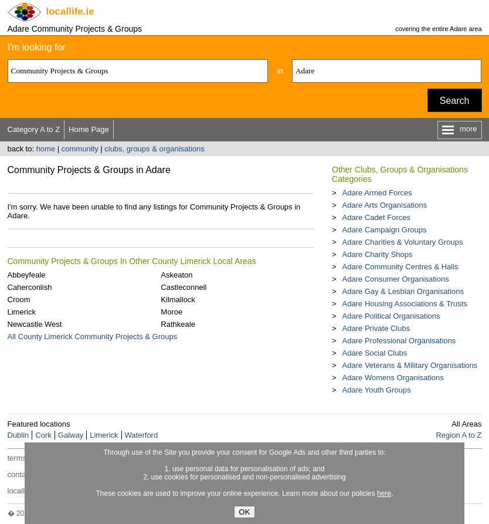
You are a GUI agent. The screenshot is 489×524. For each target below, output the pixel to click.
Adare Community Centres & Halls (400, 266)
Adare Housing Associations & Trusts (404, 303)
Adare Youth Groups (376, 390)
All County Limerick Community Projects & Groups (93, 336)
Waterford (141, 435)
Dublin (18, 435)
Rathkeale (178, 324)
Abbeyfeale (27, 275)
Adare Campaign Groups (384, 229)
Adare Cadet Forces (376, 217)
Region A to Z (458, 435)
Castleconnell (183, 287)
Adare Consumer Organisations (395, 279)
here (384, 493)
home (46, 148)
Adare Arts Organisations (384, 205)
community (80, 148)
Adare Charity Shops (377, 254)
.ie (70, 11)
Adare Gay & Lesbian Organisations (403, 291)
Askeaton (176, 275)
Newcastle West (35, 324)
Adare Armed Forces (377, 192)
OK (244, 512)
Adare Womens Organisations (393, 377)
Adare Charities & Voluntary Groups (402, 242)
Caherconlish (30, 287)
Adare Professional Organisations (399, 340)
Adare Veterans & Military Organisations (410, 365)
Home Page (89, 129)
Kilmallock (178, 299)
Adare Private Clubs (376, 328)
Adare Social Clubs (375, 353)
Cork (43, 435)
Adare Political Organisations (391, 316)
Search (455, 101)
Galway (70, 435)
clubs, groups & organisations (154, 148)
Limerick (22, 311)
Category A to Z (34, 129)
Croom (19, 299)
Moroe (171, 311)
